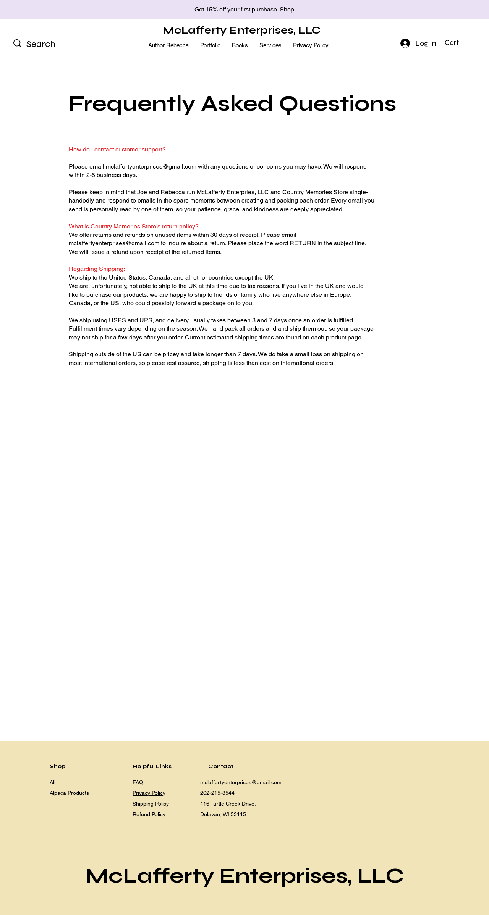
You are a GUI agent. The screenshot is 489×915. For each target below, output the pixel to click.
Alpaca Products (69, 793)
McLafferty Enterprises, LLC (242, 30)
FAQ (138, 782)
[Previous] (40, 9)
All (52, 782)
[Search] (50, 44)
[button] (458, 43)
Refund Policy (149, 814)
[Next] (449, 9)
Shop (287, 9)
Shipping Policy (151, 804)
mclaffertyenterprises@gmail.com (151, 166)
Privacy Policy (149, 793)
